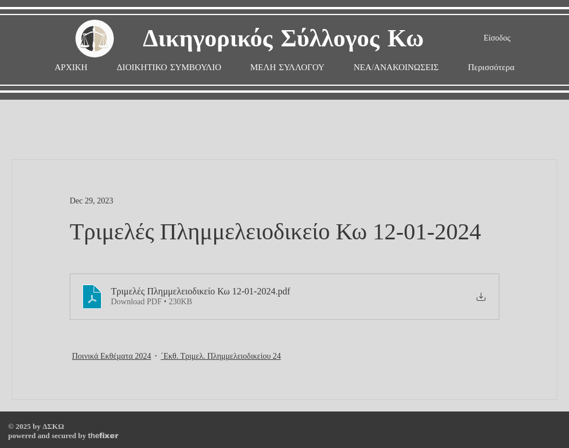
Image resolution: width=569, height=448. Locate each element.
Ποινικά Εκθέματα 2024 (111, 356)
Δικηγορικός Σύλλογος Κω (283, 39)
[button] (287, 67)
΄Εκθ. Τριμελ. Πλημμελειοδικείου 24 (221, 356)
